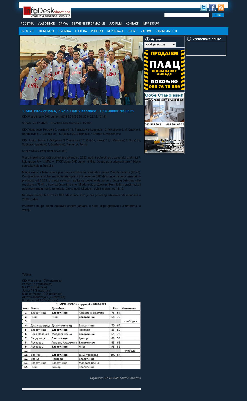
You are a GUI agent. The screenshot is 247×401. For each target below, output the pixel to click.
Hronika (64, 31)
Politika (97, 31)
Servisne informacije (88, 23)
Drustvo (27, 31)
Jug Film (115, 23)
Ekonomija (46, 31)
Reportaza (115, 31)
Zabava (146, 31)
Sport (132, 31)
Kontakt (132, 23)
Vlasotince (46, 23)
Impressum (151, 23)
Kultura (81, 31)
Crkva (63, 23)
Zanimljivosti (166, 31)
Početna (27, 23)
